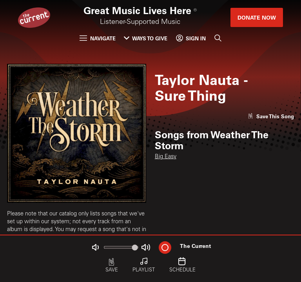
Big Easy (165, 157)
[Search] (217, 38)
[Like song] (271, 116)
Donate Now (257, 17)
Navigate (97, 38)
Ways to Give (145, 38)
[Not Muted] (95, 247)
